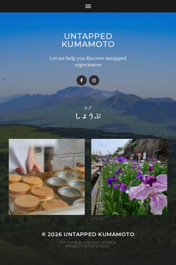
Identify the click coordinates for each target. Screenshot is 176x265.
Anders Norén (99, 242)
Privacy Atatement (87, 246)
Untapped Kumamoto (88, 40)
